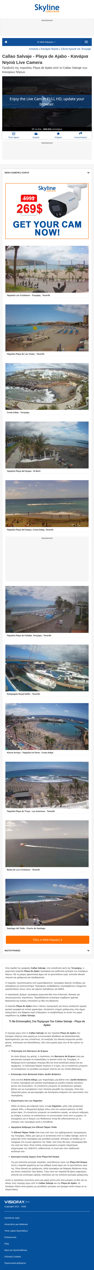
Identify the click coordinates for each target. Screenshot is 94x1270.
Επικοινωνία (10, 1237)
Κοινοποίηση (80, 135)
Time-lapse (13, 135)
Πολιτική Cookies (12, 1256)
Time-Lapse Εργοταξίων (16, 1230)
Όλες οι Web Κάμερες (47, 939)
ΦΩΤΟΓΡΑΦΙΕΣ (47, 950)
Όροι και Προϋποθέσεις (15, 1250)
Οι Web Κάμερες (46, 42)
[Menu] (86, 41)
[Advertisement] (46, 29)
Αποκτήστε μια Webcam (16, 1224)
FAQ (6, 1243)
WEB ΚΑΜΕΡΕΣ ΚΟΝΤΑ (47, 172)
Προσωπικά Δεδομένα (15, 1263)
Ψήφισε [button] (58, 135)
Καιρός (36, 135)
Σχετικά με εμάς (12, 1218)
